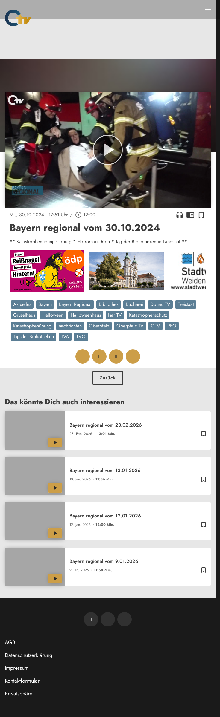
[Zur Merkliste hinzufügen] (201, 215)
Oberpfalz (99, 325)
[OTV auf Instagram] (124, 619)
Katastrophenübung (32, 325)
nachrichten (70, 325)
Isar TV (115, 315)
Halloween (52, 315)
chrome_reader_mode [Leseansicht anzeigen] (190, 215)
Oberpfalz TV (130, 325)
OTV (155, 325)
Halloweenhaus (86, 315)
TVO (81, 336)
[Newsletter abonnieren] (91, 619)
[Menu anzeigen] (208, 9)
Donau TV (160, 304)
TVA (65, 336)
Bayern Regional (75, 304)
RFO (171, 325)
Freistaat (185, 304)
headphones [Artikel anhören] (179, 215)
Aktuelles (22, 304)
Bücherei (134, 304)
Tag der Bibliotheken (33, 336)
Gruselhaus (24, 315)
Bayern (45, 304)
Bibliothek (109, 304)
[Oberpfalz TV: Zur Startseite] (18, 17)
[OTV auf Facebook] (108, 619)
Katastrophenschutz (148, 315)
